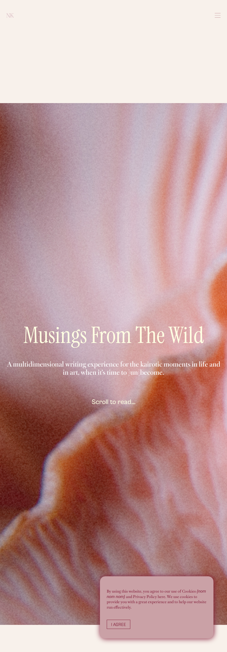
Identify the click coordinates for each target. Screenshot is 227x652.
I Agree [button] (118, 624)
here (161, 596)
